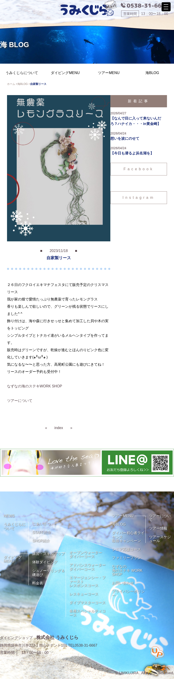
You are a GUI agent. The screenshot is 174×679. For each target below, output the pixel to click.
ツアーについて (19, 401)
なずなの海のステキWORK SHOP (34, 386)
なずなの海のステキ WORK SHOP (127, 570)
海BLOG (152, 73)
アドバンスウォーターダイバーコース (87, 567)
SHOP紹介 (41, 541)
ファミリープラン (126, 558)
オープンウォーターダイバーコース (85, 555)
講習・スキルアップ (48, 554)
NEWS (9, 516)
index (58, 428)
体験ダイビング (45, 562)
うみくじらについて (21, 73)
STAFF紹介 (41, 532)
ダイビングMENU (65, 73)
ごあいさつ (41, 524)
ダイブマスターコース (87, 603)
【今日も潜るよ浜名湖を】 (132, 153)
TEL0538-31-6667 (82, 645)
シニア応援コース (126, 549)
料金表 (37, 583)
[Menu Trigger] (166, 6)
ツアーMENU (108, 73)
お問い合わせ (123, 583)
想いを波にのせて (124, 138)
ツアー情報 (158, 528)
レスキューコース (83, 594)
